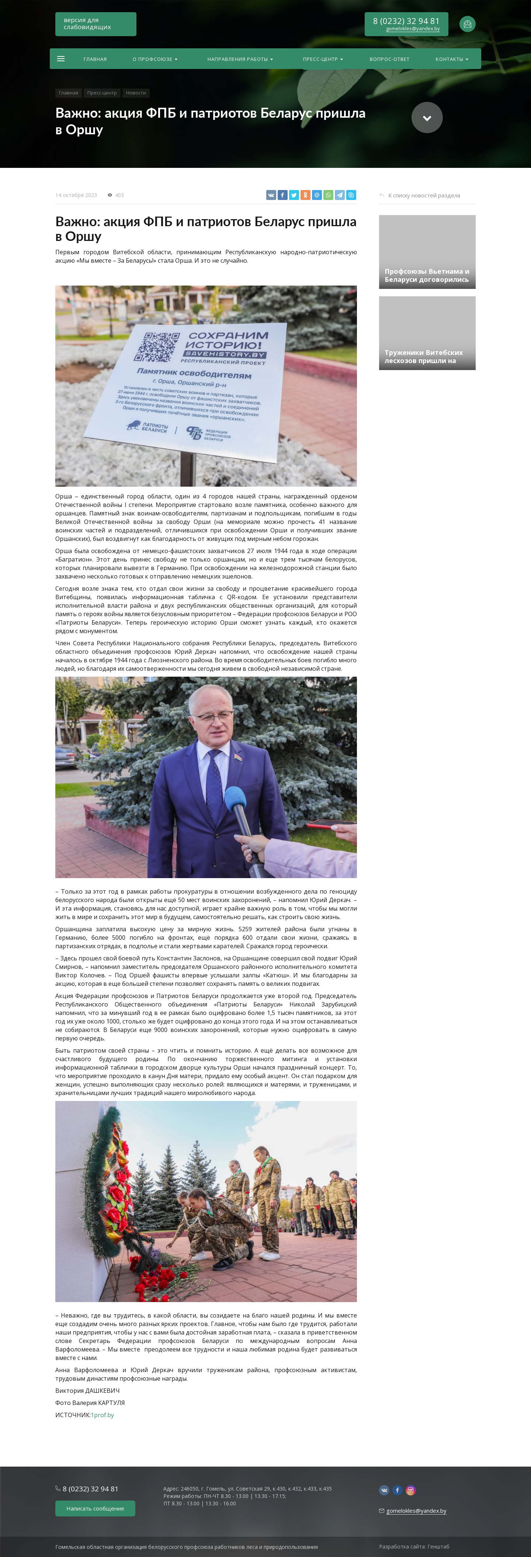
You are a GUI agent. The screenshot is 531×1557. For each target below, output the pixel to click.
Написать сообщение (95, 1508)
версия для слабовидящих (87, 23)
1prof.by (102, 1415)
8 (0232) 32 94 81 (406, 20)
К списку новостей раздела (424, 195)
